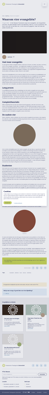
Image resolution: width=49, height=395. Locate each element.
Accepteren (7, 202)
